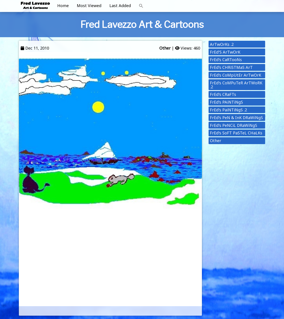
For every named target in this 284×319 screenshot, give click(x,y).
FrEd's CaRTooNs (226, 59)
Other (165, 48)
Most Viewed (89, 5)
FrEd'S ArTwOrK (225, 52)
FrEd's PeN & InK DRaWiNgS (236, 117)
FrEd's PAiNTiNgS (226, 102)
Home (63, 5)
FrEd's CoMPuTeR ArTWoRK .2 (236, 84)
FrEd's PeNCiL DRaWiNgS (233, 125)
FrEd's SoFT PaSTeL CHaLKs (236, 132)
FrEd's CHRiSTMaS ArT (231, 67)
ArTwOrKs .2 (222, 44)
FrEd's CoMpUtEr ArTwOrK (235, 75)
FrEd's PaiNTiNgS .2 (228, 109)
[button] (141, 6)
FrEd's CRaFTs (223, 94)
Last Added (120, 5)
